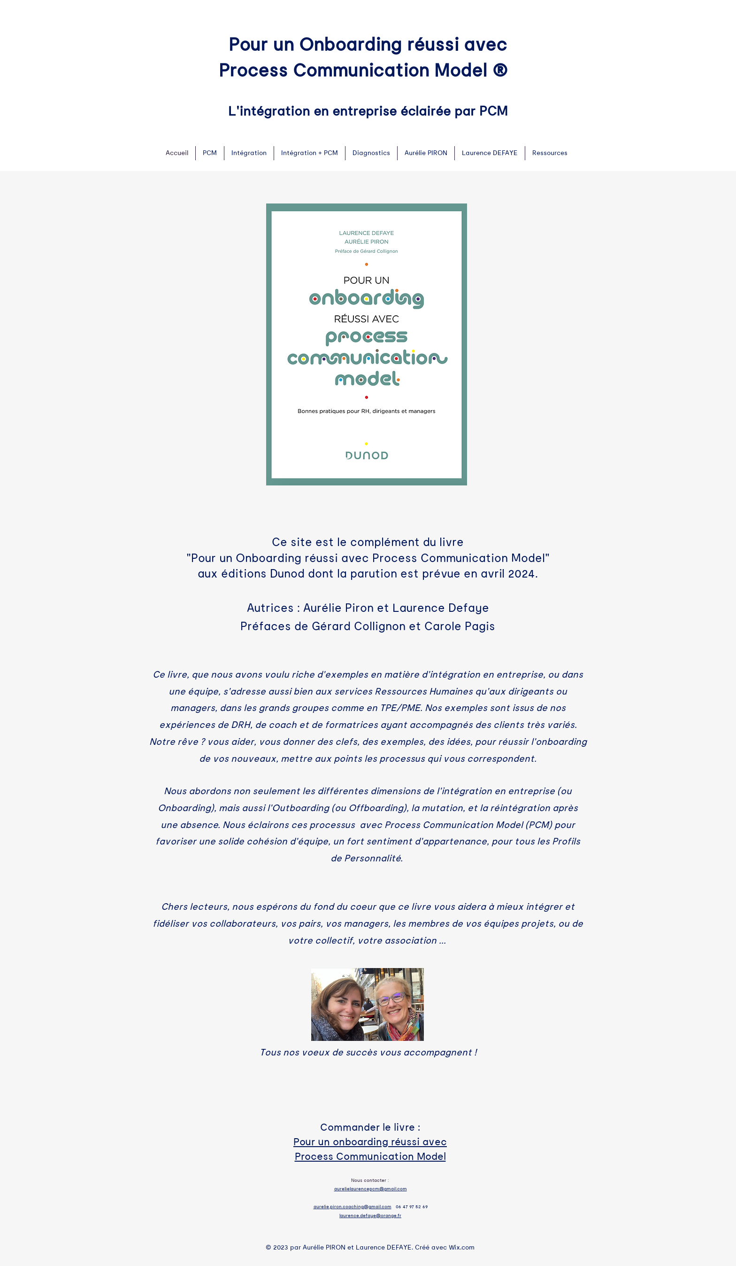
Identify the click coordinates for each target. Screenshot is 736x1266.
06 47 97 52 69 (412, 1206)
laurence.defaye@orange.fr (370, 1215)
